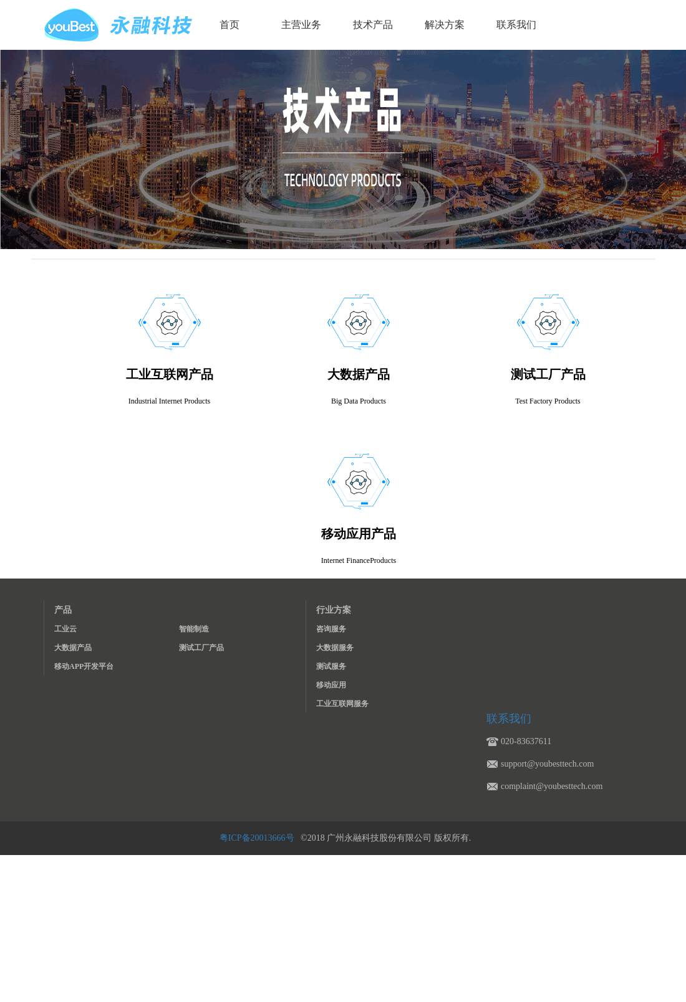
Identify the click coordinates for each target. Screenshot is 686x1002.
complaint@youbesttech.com (551, 786)
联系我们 (516, 24)
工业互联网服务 (342, 703)
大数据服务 (335, 647)
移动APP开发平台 (84, 666)
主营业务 (301, 24)
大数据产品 (73, 647)
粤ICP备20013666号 (258, 838)
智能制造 (194, 629)
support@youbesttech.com (547, 763)
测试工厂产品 (201, 647)
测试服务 (331, 666)
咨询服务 (331, 629)
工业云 (65, 629)
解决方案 (445, 24)
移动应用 (331, 685)
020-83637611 (526, 741)
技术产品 (373, 24)
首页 (229, 24)
